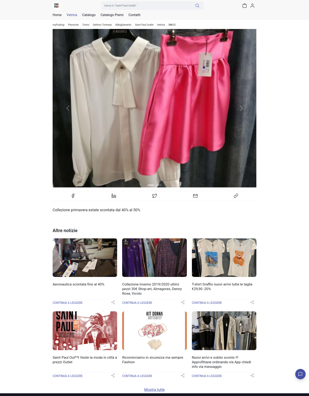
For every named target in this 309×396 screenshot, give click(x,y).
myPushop (59, 25)
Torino (85, 25)
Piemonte (73, 25)
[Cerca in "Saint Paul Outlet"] (146, 6)
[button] (68, 108)
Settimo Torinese (102, 25)
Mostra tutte (154, 389)
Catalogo (88, 15)
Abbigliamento (123, 25)
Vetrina (161, 25)
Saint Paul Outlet (144, 25)
